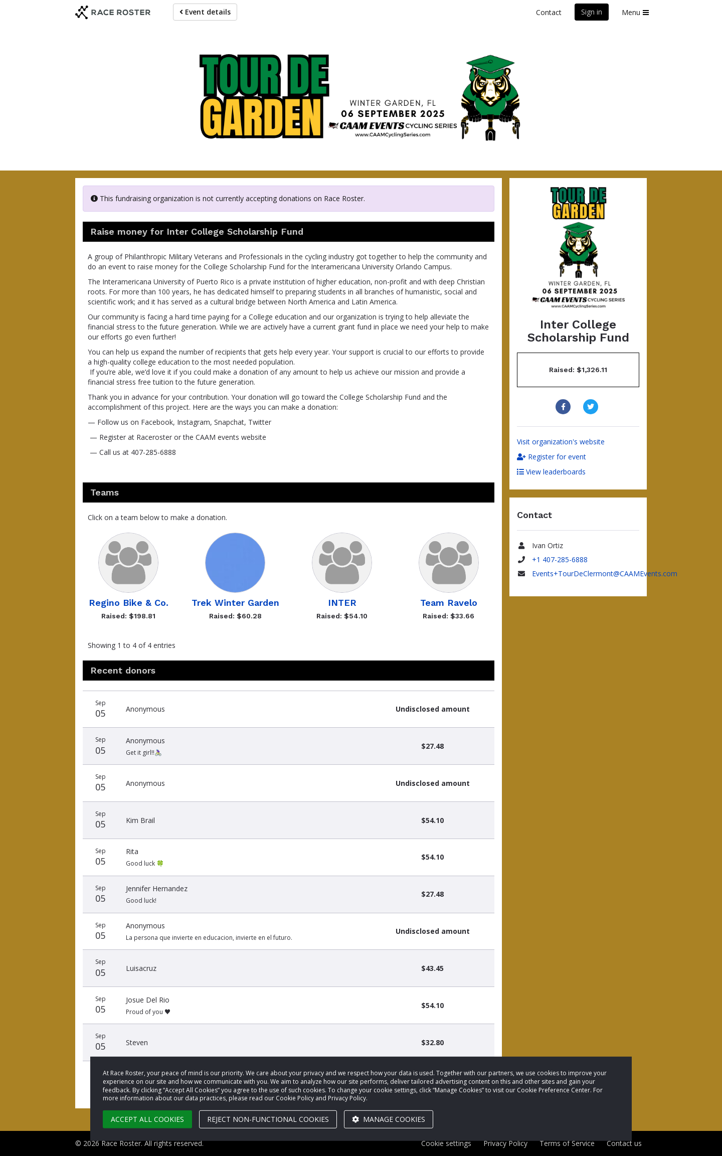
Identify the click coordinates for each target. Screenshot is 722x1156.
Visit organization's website (561, 441)
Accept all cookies (147, 1119)
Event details (205, 12)
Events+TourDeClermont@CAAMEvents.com (604, 573)
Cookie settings (446, 1143)
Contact (549, 12)
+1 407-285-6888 (560, 559)
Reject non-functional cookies (268, 1119)
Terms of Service (567, 1143)
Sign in (591, 12)
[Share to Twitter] (592, 406)
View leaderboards (551, 471)
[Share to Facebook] (564, 406)
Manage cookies (388, 1119)
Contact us (624, 1143)
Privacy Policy (505, 1143)
